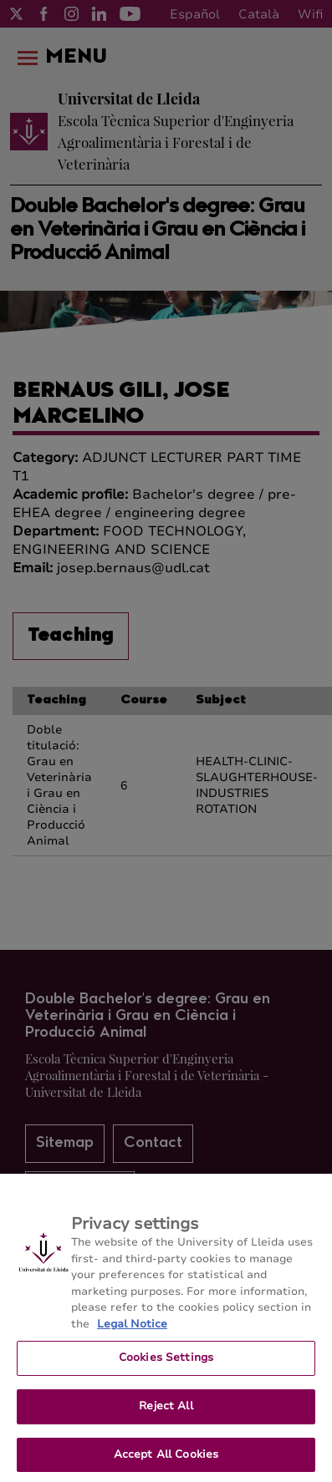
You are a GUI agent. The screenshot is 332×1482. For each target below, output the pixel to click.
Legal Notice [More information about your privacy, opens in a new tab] (132, 1329)
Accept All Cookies (166, 1460)
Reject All (165, 1411)
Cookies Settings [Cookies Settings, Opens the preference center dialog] (166, 1364)
